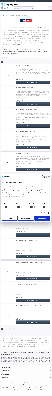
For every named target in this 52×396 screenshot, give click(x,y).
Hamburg (8, 389)
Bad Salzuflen (18, 386)
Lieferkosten (31, 382)
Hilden (40, 50)
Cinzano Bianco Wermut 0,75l (25, 88)
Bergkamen (6, 51)
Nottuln (27, 388)
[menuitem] (4, 8)
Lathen (32, 386)
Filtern (4, 57)
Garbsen (32, 50)
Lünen (22, 50)
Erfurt (14, 50)
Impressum (24, 384)
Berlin (4, 50)
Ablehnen (9, 218)
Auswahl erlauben (26, 218)
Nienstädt (37, 386)
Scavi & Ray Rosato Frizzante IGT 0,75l (28, 306)
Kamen (34, 51)
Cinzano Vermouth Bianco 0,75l (26, 240)
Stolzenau (31, 388)
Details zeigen (43, 213)
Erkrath (15, 51)
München (4, 386)
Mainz (24, 389)
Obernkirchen (39, 388)
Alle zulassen (42, 218)
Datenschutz (31, 384)
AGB (20, 384)
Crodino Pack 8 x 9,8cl (23, 66)
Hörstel (23, 386)
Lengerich (42, 386)
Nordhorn (12, 386)
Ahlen (44, 50)
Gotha (11, 51)
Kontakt (21, 393)
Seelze (4, 53)
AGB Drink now (28, 393)
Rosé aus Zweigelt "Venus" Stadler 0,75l (29, 262)
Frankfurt (30, 389)
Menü (4, 8)
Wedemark (14, 53)
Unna (36, 50)
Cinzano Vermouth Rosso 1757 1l (26, 284)
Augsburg (45, 388)
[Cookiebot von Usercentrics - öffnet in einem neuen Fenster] (43, 176)
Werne (8, 53)
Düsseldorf (9, 50)
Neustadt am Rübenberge (25, 51)
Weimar (27, 50)
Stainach (5, 388)
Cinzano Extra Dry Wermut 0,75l (26, 109)
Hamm (18, 50)
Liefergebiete (43, 389)
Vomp (8, 388)
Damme (29, 386)
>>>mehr (17, 44)
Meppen (46, 51)
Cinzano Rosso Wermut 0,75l (25, 131)
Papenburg (40, 51)
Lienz (12, 388)
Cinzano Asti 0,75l (22, 153)
